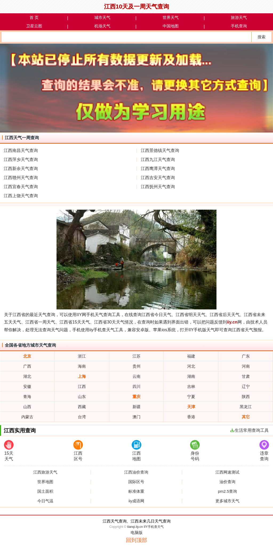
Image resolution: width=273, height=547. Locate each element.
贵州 (136, 366)
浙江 (82, 356)
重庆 (136, 396)
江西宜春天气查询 (21, 186)
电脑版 (137, 532)
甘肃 (246, 376)
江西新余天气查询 (21, 168)
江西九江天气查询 (158, 159)
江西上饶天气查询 (21, 195)
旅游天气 (239, 17)
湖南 (191, 376)
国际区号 (136, 482)
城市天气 (102, 17)
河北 (191, 366)
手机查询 (239, 26)
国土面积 (45, 491)
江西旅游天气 (45, 472)
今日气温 (45, 501)
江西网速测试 (227, 472)
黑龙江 (246, 406)
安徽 (27, 386)
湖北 (27, 376)
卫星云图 (34, 26)
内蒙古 (27, 417)
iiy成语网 (136, 501)
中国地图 (171, 26)
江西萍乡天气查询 (21, 159)
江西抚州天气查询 (158, 186)
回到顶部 (136, 540)
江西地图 (136, 450)
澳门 (136, 417)
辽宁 (246, 386)
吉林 (191, 386)
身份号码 (195, 450)
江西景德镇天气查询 (160, 150)
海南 (82, 366)
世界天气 (171, 17)
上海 (82, 376)
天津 (191, 406)
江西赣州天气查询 (21, 177)
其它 (246, 417)
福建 (191, 356)
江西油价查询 (136, 472)
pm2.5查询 (227, 491)
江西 (82, 386)
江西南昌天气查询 (21, 150)
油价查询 (227, 482)
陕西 (246, 396)
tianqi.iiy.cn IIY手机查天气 (145, 527)
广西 (27, 366)
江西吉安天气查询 (158, 177)
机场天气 (102, 26)
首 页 (34, 17)
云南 (136, 376)
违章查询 (264, 450)
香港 (191, 417)
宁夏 (191, 396)
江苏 (136, 356)
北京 (27, 356)
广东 (246, 356)
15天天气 (9, 450)
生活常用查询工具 (249, 430)
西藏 (82, 406)
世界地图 (45, 482)
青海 (27, 396)
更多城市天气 (227, 501)
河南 (246, 366)
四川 (136, 386)
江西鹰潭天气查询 (158, 168)
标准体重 (136, 491)
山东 (82, 396)
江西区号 (78, 450)
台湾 (82, 417)
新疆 (136, 406)
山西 (27, 406)
